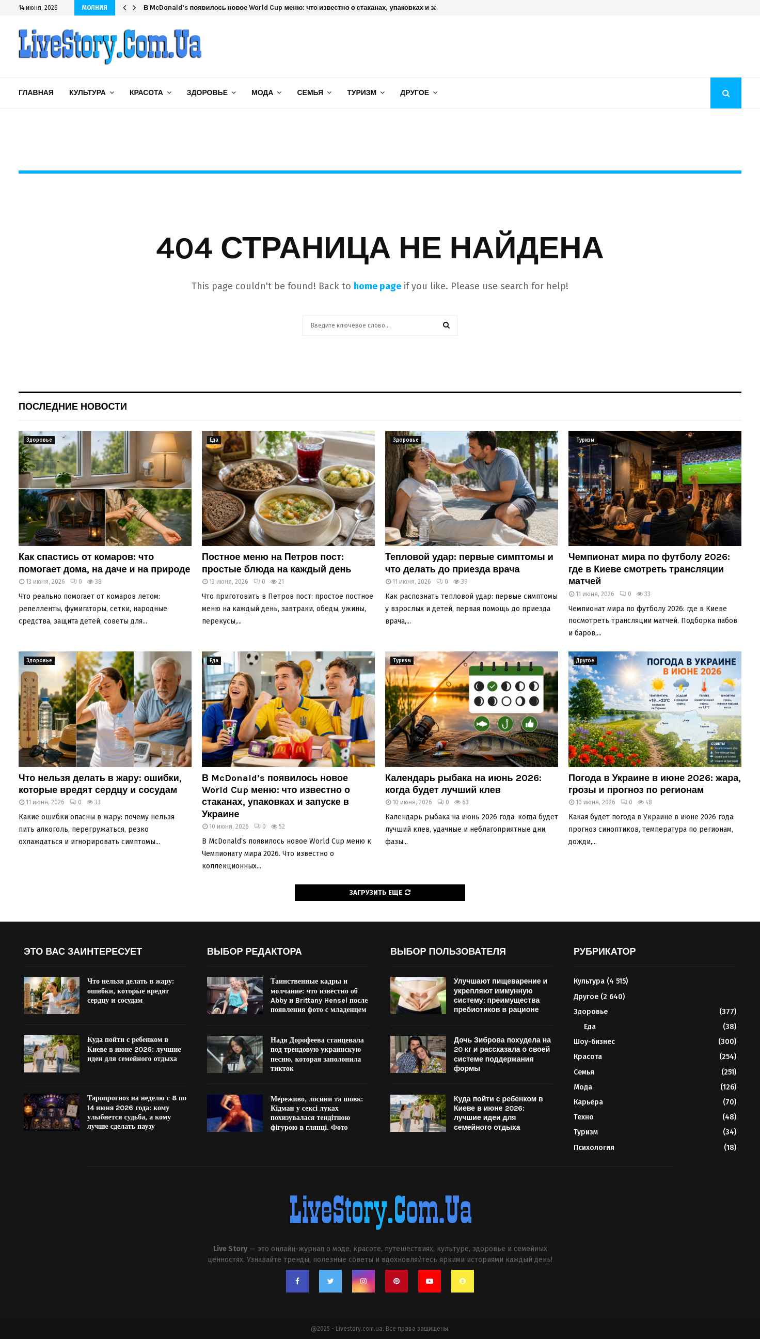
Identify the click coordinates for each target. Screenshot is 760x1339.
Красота (146, 92)
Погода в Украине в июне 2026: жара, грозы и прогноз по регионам (654, 784)
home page (377, 286)
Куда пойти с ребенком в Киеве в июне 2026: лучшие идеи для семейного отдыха (134, 1049)
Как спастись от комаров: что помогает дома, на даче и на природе (104, 562)
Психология (594, 1147)
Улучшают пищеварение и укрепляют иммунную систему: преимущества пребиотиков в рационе (500, 995)
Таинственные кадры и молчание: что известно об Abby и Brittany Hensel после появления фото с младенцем (319, 995)
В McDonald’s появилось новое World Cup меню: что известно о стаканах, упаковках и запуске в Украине (317, 7)
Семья (310, 92)
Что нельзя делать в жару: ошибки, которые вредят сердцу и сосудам (100, 784)
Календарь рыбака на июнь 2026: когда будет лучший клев (463, 784)
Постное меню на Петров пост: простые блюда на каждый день (276, 562)
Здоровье (207, 92)
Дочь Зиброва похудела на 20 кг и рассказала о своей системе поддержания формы (502, 1054)
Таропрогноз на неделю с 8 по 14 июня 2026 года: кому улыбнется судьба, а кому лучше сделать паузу (136, 1112)
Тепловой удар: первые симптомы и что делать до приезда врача (469, 562)
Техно (584, 1117)
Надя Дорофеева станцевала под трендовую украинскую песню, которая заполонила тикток (317, 1054)
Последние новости (73, 406)
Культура (87, 92)
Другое (414, 92)
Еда (214, 440)
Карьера (588, 1102)
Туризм (361, 92)
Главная (36, 92)
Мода (262, 92)
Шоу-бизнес (594, 1041)
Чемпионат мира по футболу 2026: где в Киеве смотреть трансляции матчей (649, 569)
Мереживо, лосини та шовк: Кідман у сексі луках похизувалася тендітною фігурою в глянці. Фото (317, 1113)
